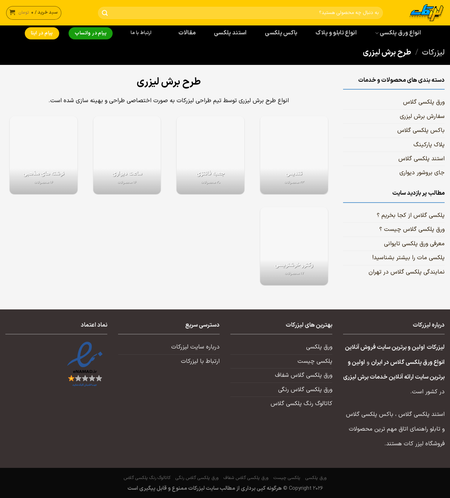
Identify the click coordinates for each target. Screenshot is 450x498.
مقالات (187, 33)
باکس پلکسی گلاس (421, 130)
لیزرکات (433, 52)
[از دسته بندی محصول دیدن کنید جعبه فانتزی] (210, 155)
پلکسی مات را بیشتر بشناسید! (408, 257)
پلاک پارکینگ (429, 145)
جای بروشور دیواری (422, 173)
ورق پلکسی (319, 347)
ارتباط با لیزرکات (200, 361)
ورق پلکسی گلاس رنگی (305, 389)
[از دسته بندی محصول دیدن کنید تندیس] (294, 155)
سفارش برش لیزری (422, 116)
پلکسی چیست (314, 361)
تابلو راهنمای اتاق (419, 429)
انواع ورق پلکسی (398, 33)
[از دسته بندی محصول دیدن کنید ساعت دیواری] (127, 155)
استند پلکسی (230, 33)
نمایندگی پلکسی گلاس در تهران (407, 272)
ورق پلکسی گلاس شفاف (303, 375)
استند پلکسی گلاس (421, 159)
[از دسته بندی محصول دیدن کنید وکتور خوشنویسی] (294, 246)
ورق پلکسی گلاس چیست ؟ (412, 229)
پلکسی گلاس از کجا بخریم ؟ (411, 215)
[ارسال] (105, 13)
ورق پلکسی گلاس (424, 102)
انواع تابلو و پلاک (336, 33)
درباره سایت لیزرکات (195, 347)
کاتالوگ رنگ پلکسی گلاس (301, 403)
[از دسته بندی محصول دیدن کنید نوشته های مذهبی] (44, 155)
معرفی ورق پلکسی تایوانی (414, 243)
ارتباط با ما (141, 33)
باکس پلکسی (281, 33)
